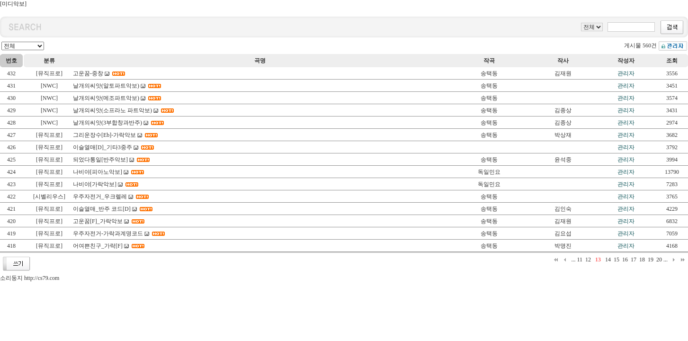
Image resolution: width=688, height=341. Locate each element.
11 (579, 259)
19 (650, 259)
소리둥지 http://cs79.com (29, 278)
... (573, 259)
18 (642, 259)
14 (608, 259)
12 (588, 259)
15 (616, 259)
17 (633, 259)
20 (659, 259)
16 (625, 259)
